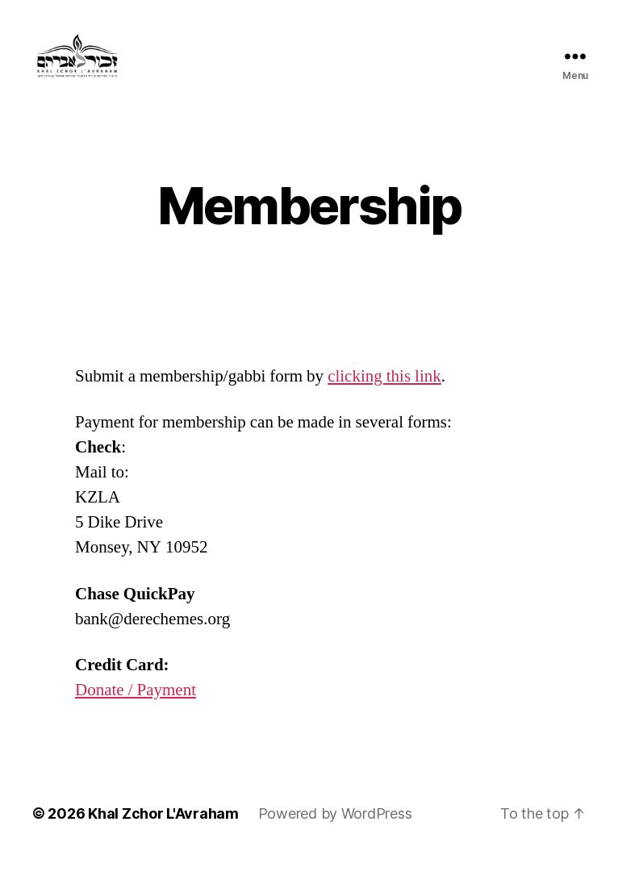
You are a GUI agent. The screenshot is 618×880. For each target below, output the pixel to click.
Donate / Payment (135, 711)
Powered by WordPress (335, 834)
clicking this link (384, 398)
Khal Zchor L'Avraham (163, 834)
